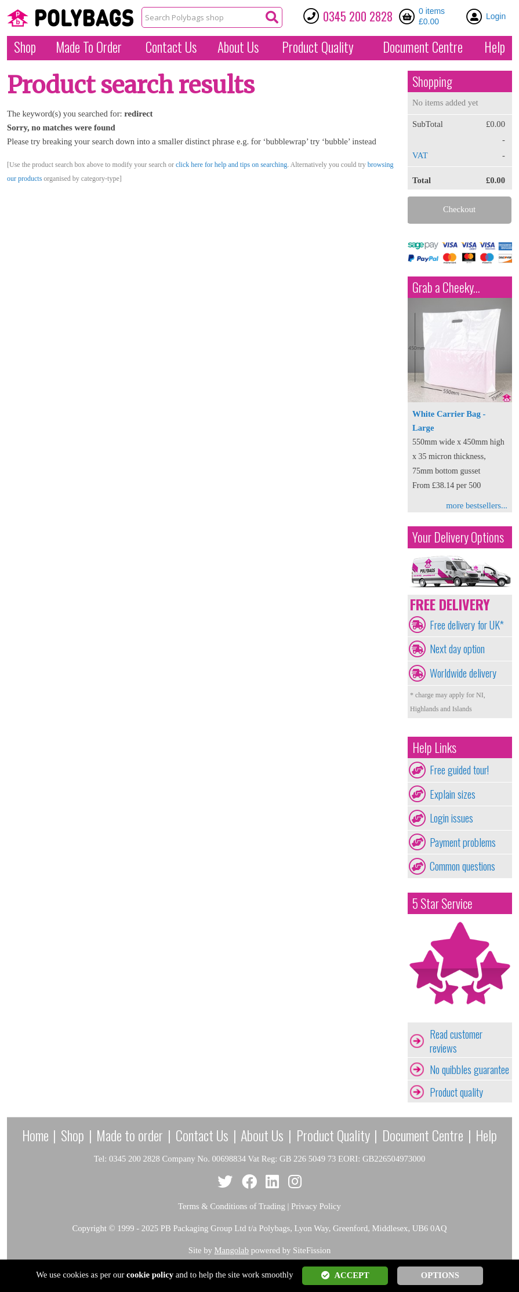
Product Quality (333, 1134)
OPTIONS (440, 1275)
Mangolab (232, 1250)
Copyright (89, 1228)
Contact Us (171, 47)
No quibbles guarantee (469, 1069)
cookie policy (149, 1274)
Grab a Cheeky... (446, 287)
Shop (25, 47)
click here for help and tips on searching (231, 165)
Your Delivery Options (458, 537)
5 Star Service (442, 903)
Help (494, 47)
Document (423, 47)
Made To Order (89, 47)
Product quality (456, 1092)
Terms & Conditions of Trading (231, 1206)
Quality (318, 47)
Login (496, 16)
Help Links (434, 747)
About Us (238, 47)
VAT (420, 155)
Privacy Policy (316, 1206)
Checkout (459, 209)
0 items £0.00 (432, 16)
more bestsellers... (476, 505)
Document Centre (422, 1134)
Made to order (129, 1134)
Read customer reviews (456, 1041)
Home (35, 1134)
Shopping (432, 81)
